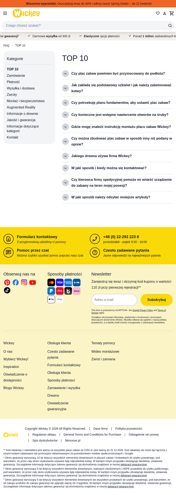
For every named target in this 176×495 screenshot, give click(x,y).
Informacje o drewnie (22, 113)
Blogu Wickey (13, 388)
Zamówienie (16, 75)
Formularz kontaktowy (37, 237)
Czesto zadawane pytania (126, 250)
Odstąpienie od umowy (144, 434)
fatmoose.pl (72, 440)
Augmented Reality (21, 107)
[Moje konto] (165, 13)
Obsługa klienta (59, 372)
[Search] (170, 25)
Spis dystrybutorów (44, 440)
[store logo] (26, 13)
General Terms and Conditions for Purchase (92, 434)
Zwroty (12, 94)
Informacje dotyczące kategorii (23, 129)
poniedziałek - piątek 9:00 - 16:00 (125, 242)
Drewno (53, 395)
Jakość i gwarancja (21, 120)
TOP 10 (20, 45)
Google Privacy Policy (142, 310)
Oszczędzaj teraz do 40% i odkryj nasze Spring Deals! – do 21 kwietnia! (89, 3)
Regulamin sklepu (44, 434)
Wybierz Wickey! (15, 359)
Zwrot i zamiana (103, 359)
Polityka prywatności (128, 428)
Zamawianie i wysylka (63, 388)
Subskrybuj (156, 300)
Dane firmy (100, 428)
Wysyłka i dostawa (21, 88)
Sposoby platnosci (61, 380)
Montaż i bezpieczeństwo (26, 101)
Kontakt (12, 137)
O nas (7, 351)
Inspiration (11, 367)
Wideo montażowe (105, 351)
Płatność (13, 82)
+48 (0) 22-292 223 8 (121, 237)
